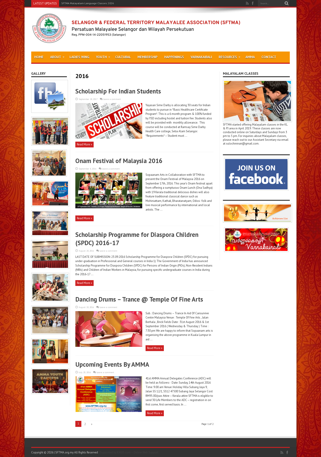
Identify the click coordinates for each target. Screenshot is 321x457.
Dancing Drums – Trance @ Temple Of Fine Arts (139, 299)
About (57, 57)
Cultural (123, 57)
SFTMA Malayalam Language (79, 3)
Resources (229, 57)
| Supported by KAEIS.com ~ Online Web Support (128, 452)
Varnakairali (201, 57)
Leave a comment (112, 99)
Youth (103, 57)
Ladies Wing (79, 57)
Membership (148, 57)
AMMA (250, 57)
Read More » (84, 144)
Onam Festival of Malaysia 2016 (119, 161)
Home (38, 57)
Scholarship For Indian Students (118, 91)
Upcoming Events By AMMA (112, 364)
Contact (268, 57)
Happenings (174, 57)
